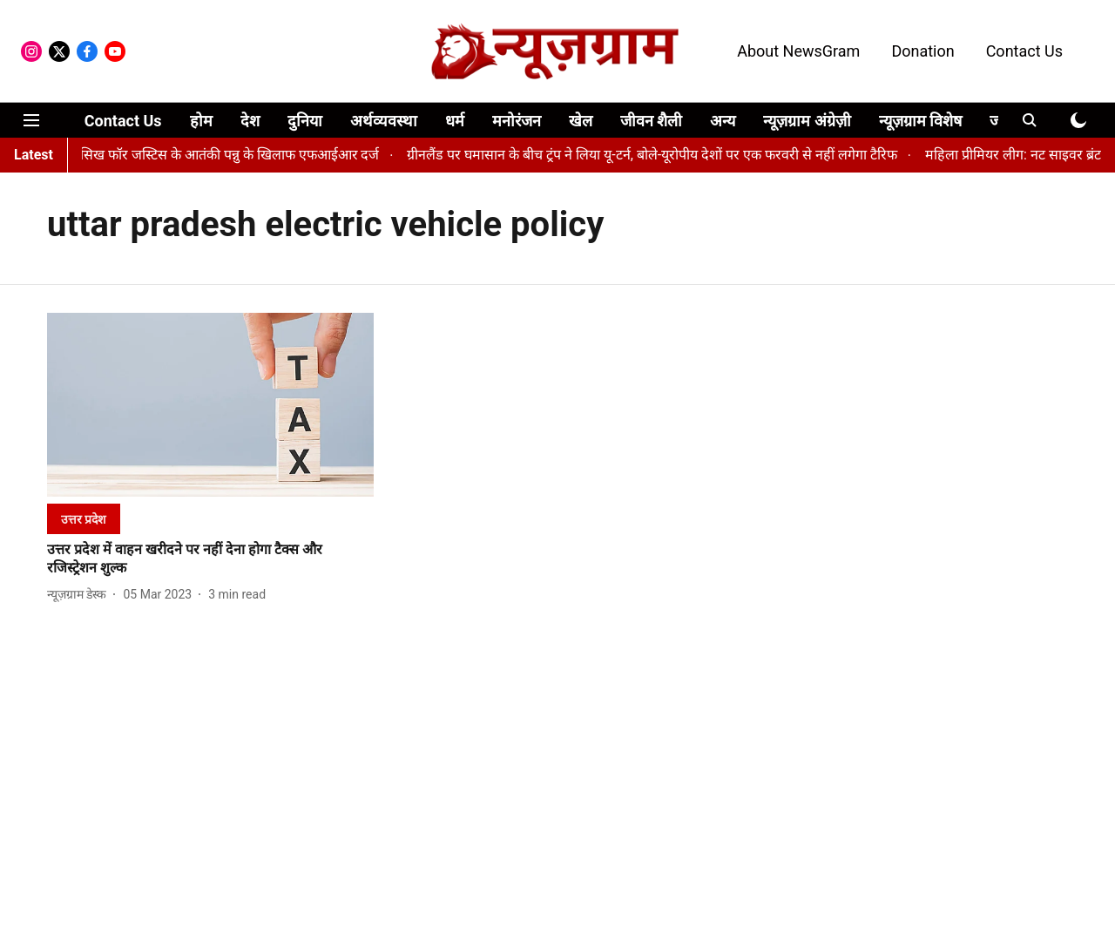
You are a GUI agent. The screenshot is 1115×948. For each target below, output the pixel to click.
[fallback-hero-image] (210, 405)
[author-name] (80, 595)
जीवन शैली (651, 121)
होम (201, 121)
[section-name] (83, 519)
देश (250, 121)
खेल (580, 121)
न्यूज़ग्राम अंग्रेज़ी (806, 121)
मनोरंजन (516, 121)
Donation (922, 51)
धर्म (454, 121)
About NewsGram (798, 51)
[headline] (210, 559)
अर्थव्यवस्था (383, 121)
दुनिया (304, 121)
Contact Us (1024, 51)
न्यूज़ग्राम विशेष (920, 121)
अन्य (722, 121)
